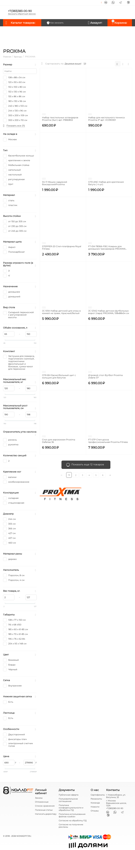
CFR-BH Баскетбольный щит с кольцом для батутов (59, 376)
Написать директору (45, 814)
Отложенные (41, 802)
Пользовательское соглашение (68, 800)
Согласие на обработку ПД (73, 820)
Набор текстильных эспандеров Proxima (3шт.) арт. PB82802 (60, 118)
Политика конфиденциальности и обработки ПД (71, 807)
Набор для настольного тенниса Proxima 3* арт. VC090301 (106, 118)
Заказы (39, 798)
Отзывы (95, 810)
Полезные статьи (44, 810)
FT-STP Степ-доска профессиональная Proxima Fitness (108, 441)
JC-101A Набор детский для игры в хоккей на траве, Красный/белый (61, 312)
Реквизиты (96, 799)
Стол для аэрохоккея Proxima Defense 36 (58, 441)
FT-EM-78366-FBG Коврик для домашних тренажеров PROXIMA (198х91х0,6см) (107, 247)
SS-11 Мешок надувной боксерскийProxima (54, 183)
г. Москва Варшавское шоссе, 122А (116, 803)
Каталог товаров (23, 23)
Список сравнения (45, 806)
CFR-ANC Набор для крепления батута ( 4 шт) (106, 183)
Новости (95, 806)
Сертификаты (98, 795)
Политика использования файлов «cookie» (72, 815)
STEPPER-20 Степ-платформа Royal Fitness (61, 247)
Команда (95, 802)
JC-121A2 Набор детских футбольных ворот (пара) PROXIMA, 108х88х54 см (108, 312)
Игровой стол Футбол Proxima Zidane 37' (105, 376)
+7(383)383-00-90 (20, 11)
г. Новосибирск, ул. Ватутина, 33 (116, 796)
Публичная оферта (68, 795)
